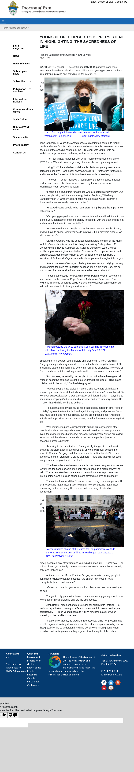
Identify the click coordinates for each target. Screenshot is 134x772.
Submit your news (20, 72)
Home (5, 28)
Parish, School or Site (101, 1)
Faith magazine (18, 47)
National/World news (21, 128)
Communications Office (23, 110)
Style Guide (20, 119)
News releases (21, 63)
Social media (20, 137)
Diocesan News (18, 28)
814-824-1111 (112, 671)
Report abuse (34, 667)
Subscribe (19, 81)
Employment (33, 657)
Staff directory (13, 664)
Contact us (19, 152)
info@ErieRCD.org (113, 674)
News (16, 55)
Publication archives (19, 90)
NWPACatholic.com (16, 671)
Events (30, 671)
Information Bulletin (20, 100)
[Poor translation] (12, 715)
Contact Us (121, 1)
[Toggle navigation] (3, 21)
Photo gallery (21, 145)
